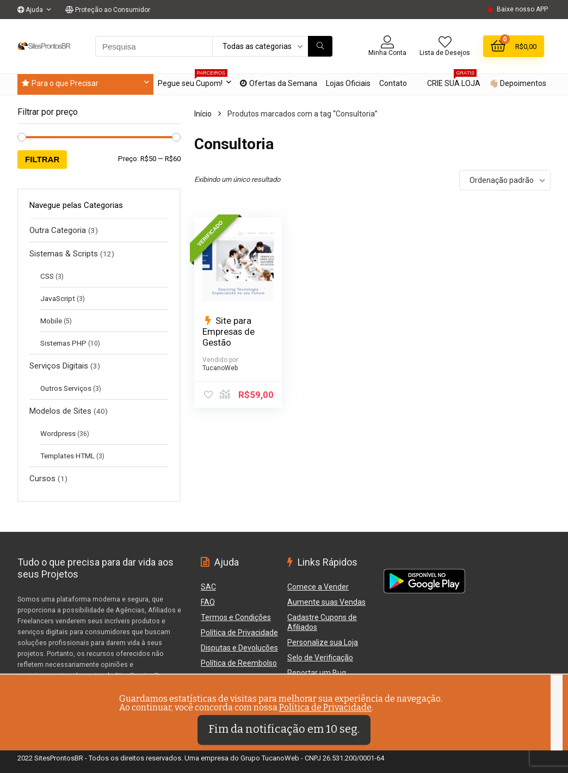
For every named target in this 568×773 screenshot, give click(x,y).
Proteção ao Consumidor (107, 10)
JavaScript (57, 298)
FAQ (208, 602)
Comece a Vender (318, 586)
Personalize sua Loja (322, 642)
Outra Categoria (57, 230)
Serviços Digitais (58, 366)
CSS (47, 276)
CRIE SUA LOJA (453, 81)
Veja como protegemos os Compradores (81, 698)
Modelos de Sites (60, 411)
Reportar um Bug (230, 678)
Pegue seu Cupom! (192, 81)
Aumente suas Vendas (326, 602)
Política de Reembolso (239, 663)
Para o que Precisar (60, 83)
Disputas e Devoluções (239, 647)
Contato (393, 83)
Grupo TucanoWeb (269, 758)
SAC (208, 586)
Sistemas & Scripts (63, 254)
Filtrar (42, 159)
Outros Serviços (65, 388)
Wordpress (58, 433)
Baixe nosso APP (522, 9)
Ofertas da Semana (278, 83)
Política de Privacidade (239, 632)
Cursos (42, 478)
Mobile (51, 320)
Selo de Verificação (320, 657)
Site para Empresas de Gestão (228, 331)
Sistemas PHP (63, 343)
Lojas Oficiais (348, 83)
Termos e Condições (236, 617)
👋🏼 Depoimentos (517, 83)
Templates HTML (67, 455)
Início (203, 113)
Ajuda (30, 10)
